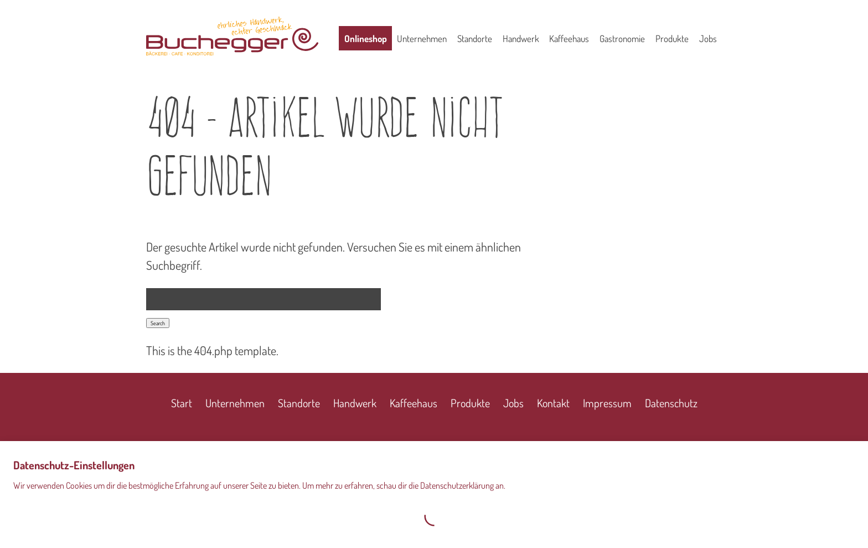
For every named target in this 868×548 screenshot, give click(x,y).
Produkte (672, 38)
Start (181, 403)
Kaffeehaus (569, 38)
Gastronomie (622, 38)
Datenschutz (671, 403)
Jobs (708, 38)
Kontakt (553, 403)
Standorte (474, 38)
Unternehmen (422, 38)
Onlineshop (365, 38)
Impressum (607, 403)
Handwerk (521, 38)
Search (158, 323)
